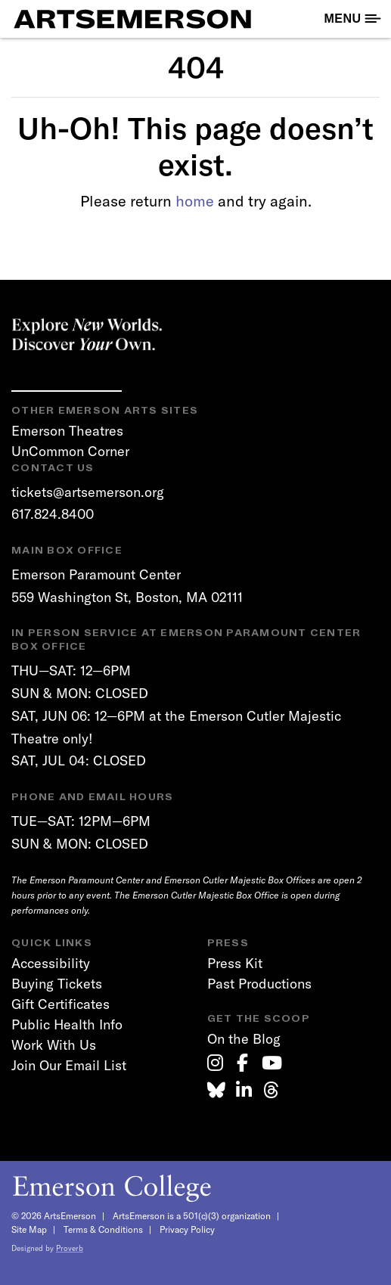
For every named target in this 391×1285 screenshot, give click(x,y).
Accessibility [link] (50, 963)
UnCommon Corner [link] (70, 451)
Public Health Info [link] (67, 1024)
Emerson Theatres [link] (67, 430)
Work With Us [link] (53, 1045)
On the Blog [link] (244, 1039)
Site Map (29, 1229)
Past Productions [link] (259, 983)
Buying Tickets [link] (56, 983)
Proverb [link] (69, 1248)
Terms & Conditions (103, 1229)
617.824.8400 (52, 514)
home (194, 200)
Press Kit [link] (234, 963)
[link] (215, 1062)
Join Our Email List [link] (68, 1065)
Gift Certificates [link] (60, 1004)
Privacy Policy (187, 1229)
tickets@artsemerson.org (87, 492)
